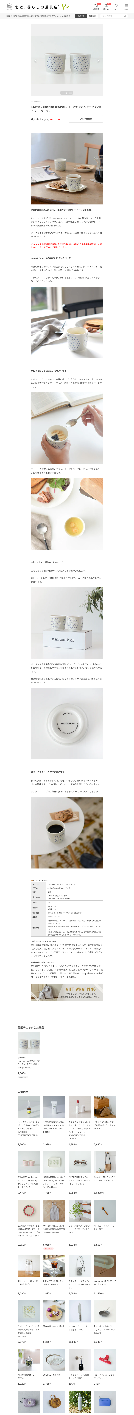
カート (116, 9)
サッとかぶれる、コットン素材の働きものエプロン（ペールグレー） (54, 1229)
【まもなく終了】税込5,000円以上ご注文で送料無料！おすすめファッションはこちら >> (39, 16)
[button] (35, 61)
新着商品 (96, 9)
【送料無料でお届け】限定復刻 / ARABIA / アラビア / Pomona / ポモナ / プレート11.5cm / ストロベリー (29, 1232)
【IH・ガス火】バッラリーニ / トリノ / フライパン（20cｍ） (105, 1329)
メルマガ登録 (86, 119)
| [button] (64, 93)
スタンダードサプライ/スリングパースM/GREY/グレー (79, 1284)
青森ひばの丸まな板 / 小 (54, 1326)
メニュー (127, 9)
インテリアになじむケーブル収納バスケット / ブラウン (105, 1125)
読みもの (106, 9)
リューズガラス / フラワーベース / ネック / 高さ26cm (79, 1229)
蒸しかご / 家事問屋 (52, 1374)
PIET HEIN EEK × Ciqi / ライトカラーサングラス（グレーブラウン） (79, 1180)
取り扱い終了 (36, 101)
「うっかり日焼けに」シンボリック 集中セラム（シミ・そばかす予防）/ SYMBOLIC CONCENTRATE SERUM (29, 1128)
